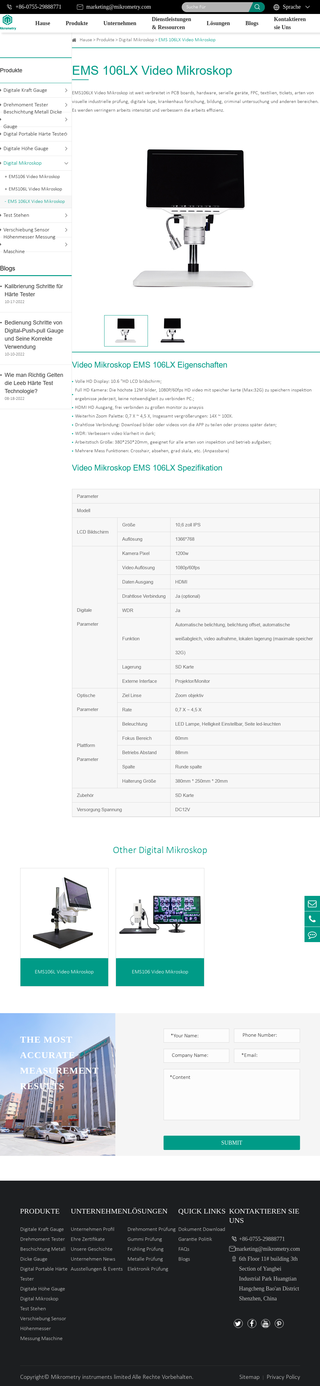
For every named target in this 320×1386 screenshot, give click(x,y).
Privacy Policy (283, 1377)
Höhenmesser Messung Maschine (29, 244)
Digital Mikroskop (22, 163)
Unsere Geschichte (92, 1249)
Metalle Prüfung (145, 1259)
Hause (42, 23)
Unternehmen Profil (92, 1229)
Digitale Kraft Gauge (25, 90)
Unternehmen (119, 23)
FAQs (183, 1249)
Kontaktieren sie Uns (290, 23)
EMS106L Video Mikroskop (35, 189)
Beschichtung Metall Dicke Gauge (32, 119)
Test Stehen (16, 215)
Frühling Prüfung (145, 1249)
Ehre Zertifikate (88, 1239)
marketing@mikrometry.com (118, 7)
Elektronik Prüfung (147, 1269)
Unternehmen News (93, 1259)
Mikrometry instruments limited (91, 1377)
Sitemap (249, 1377)
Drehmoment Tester (42, 1239)
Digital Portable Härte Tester (34, 134)
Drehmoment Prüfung (151, 1229)
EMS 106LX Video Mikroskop (36, 201)
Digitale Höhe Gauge (25, 149)
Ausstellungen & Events (97, 1269)
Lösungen (218, 23)
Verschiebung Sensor (43, 1319)
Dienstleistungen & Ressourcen (171, 23)
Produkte (77, 23)
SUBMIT (231, 1143)
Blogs (251, 23)
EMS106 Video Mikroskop (34, 176)
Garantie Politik (195, 1239)
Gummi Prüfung (144, 1239)
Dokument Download (201, 1229)
